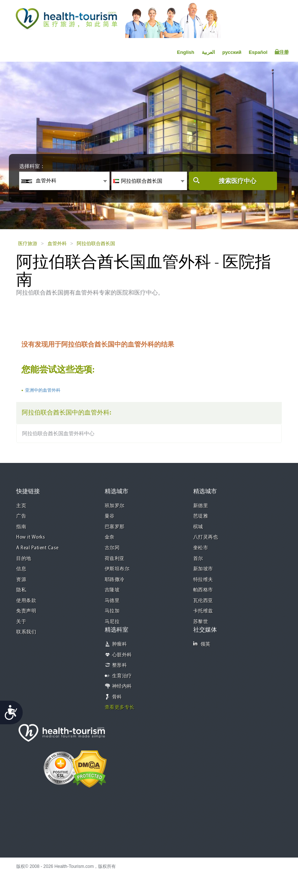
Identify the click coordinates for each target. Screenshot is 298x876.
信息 (21, 569)
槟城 (198, 527)
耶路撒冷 (115, 579)
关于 (21, 621)
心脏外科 (122, 655)
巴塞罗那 (115, 527)
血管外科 (57, 243)
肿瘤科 (119, 644)
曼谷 (110, 516)
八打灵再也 (205, 537)
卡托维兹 (203, 611)
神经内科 (122, 686)
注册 (282, 52)
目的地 (23, 558)
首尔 (198, 558)
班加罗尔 (115, 506)
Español (258, 52)
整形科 (119, 665)
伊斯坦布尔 (117, 569)
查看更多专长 (120, 707)
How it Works (30, 537)
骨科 (117, 697)
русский (232, 52)
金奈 (110, 537)
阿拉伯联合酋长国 (96, 243)
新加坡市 (203, 569)
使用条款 (26, 600)
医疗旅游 (27, 243)
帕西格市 (203, 590)
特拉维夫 (203, 579)
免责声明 (26, 611)
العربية (208, 52)
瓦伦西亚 (203, 600)
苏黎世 (200, 621)
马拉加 (112, 611)
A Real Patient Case (37, 548)
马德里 (112, 600)
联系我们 (26, 632)
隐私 (21, 590)
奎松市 (200, 548)
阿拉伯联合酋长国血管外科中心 (58, 433)
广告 (21, 516)
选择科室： (32, 166)
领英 (202, 644)
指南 (21, 527)
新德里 (200, 506)
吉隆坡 (112, 590)
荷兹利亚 (115, 558)
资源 (21, 579)
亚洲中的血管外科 (42, 390)
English (185, 52)
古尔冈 (112, 548)
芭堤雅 (200, 516)
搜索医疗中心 (237, 181)
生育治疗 (122, 676)
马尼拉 (112, 621)
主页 (21, 506)
